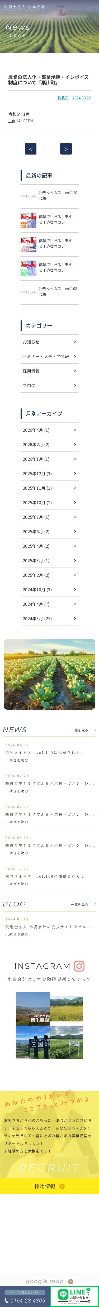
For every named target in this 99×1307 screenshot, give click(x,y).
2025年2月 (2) (36, 575)
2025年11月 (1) (37, 488)
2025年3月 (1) (36, 560)
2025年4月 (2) (36, 546)
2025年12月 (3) (37, 473)
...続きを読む (17, 760)
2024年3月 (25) (37, 618)
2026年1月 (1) (36, 459)
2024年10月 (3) (37, 589)
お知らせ (31, 342)
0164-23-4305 (28, 1301)
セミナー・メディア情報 (46, 356)
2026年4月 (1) (36, 430)
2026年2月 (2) (36, 444)
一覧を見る (79, 730)
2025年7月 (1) (36, 517)
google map (45, 1281)
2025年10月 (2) (37, 502)
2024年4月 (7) (36, 604)
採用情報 (31, 371)
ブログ (29, 385)
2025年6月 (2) (36, 531)
